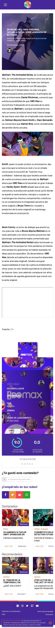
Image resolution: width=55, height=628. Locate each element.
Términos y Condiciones (11, 611)
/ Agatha (14, 50)
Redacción (22, 546)
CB (11, 329)
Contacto (49, 614)
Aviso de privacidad (45, 611)
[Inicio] (27, 5)
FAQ (3, 614)
